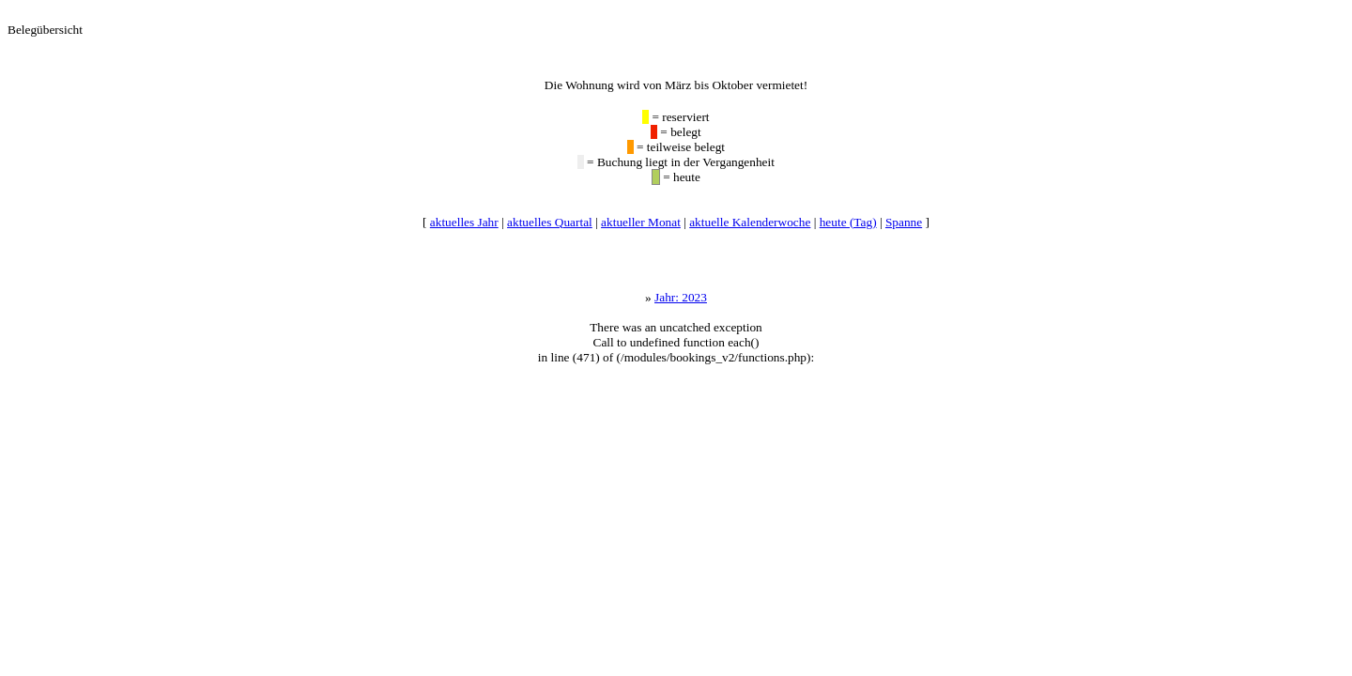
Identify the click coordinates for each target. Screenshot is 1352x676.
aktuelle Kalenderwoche (749, 222)
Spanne (903, 222)
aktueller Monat (641, 222)
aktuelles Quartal (549, 222)
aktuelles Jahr (464, 222)
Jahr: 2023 (680, 297)
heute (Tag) (848, 222)
